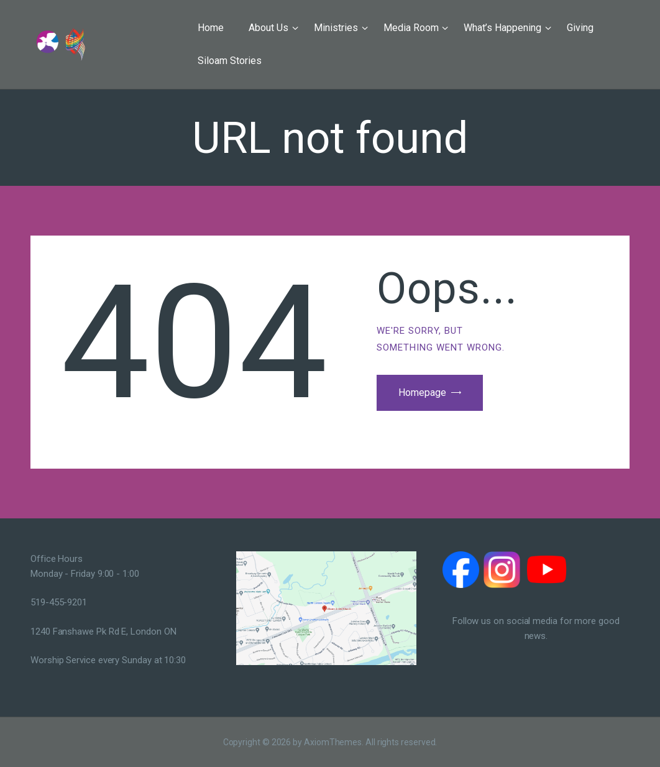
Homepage (422, 392)
